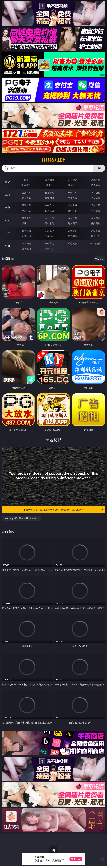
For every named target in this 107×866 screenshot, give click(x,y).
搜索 (99, 168)
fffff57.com (53, 160)
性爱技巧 (95, 236)
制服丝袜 (26, 210)
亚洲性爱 (26, 205)
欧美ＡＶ (72, 192)
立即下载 (75, 858)
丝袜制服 (49, 197)
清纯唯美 (49, 223)
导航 (7, 245)
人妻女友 (72, 230)
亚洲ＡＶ (26, 192)
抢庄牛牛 (95, 185)
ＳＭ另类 (95, 197)
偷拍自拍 (49, 205)
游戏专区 (95, 179)
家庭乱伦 (49, 230)
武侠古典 (95, 230)
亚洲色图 (49, 217)
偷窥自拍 (26, 217)
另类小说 (49, 236)
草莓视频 (72, 243)
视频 (7, 195)
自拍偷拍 (49, 192)
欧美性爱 (95, 205)
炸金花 (49, 185)
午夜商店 (49, 243)
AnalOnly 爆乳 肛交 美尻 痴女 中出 (21, 518)
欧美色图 (72, 217)
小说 (7, 233)
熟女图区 (72, 223)
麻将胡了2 (26, 185)
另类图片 (95, 223)
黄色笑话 (72, 236)
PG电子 (26, 179)
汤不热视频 (95, 243)
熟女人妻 (26, 197)
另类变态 (95, 210)
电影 (7, 207)
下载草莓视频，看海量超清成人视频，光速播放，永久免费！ (63, 510)
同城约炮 (26, 243)
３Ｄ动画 (95, 192)
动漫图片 (95, 217)
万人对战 (72, 179)
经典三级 (49, 210)
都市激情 (26, 230)
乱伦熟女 (72, 210)
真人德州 (49, 179)
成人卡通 (72, 205)
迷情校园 (26, 236)
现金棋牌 (72, 185)
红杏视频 (26, 248)
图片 (7, 220)
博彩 (7, 182)
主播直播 (72, 197)
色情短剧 (49, 248)
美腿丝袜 (26, 223)
